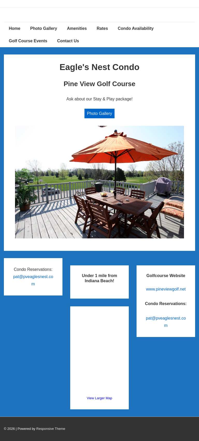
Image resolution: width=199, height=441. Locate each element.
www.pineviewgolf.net (166, 289)
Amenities (77, 28)
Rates (102, 28)
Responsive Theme (50, 429)
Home (14, 28)
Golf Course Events (28, 41)
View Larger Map (99, 398)
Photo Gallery (43, 28)
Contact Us (68, 41)
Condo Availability (136, 28)
